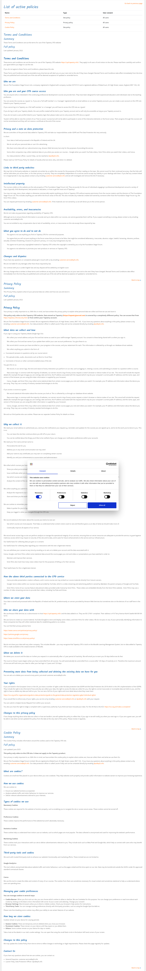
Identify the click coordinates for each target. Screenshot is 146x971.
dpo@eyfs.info (54, 156)
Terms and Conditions (12, 18)
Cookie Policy (9, 27)
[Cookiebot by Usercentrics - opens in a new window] (107, 464)
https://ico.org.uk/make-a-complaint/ (117, 707)
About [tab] (103, 471)
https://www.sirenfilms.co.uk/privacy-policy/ (19, 638)
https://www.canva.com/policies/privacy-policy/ (20, 630)
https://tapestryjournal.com (74, 315)
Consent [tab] (43, 471)
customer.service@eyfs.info (55, 176)
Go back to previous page (133, 3)
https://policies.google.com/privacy (16, 634)
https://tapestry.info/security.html (15, 318)
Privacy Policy (9, 22)
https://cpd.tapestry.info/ (70, 62)
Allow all (102, 505)
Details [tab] (73, 471)
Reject (72, 505)
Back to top (137, 280)
